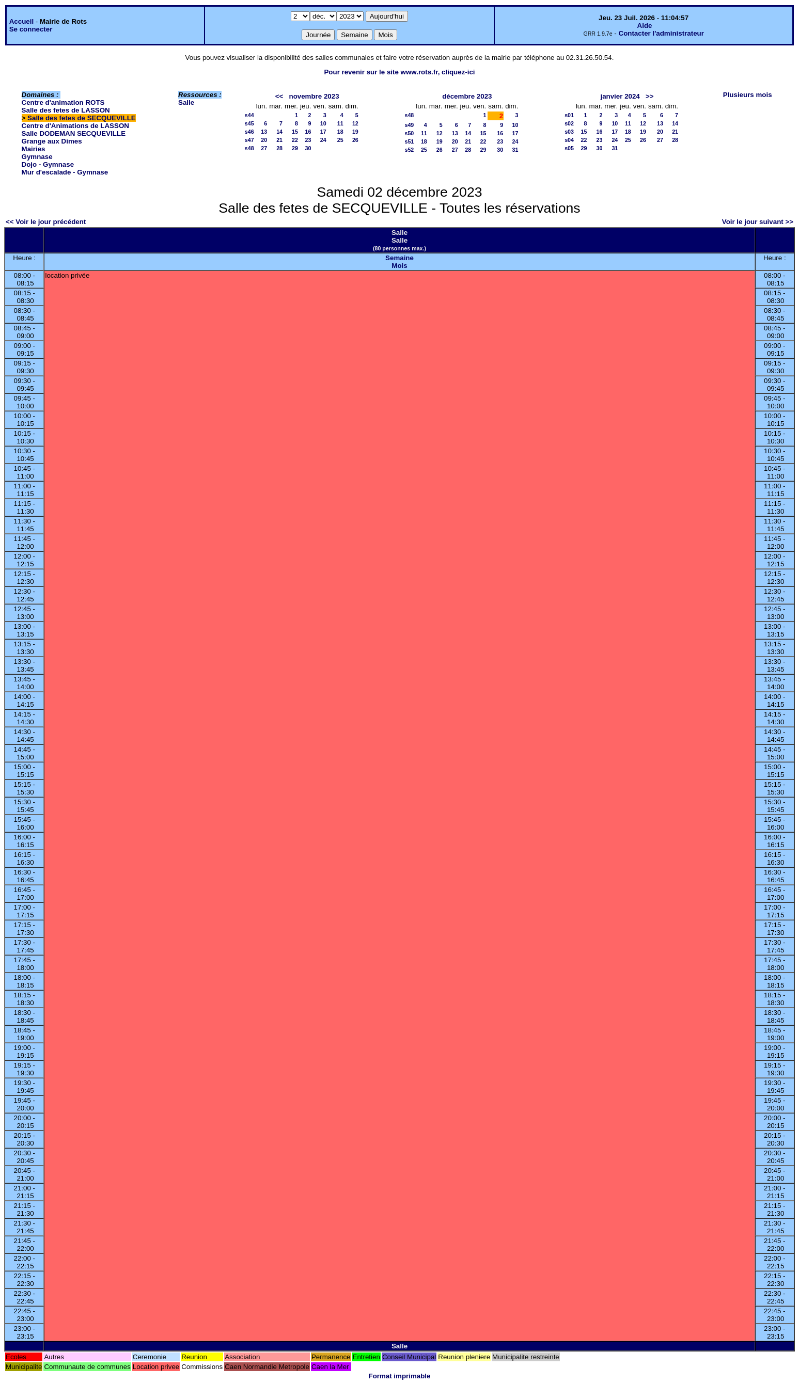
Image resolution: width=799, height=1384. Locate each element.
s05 (569, 148)
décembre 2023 (467, 96)
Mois (399, 265)
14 (279, 132)
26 (355, 140)
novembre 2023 (314, 96)
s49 (409, 125)
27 (264, 148)
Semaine (399, 258)
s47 (249, 140)
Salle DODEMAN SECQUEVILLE (74, 133)
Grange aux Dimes (52, 141)
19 (355, 132)
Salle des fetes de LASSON (66, 110)
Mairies (33, 149)
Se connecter (31, 29)
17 (323, 132)
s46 (249, 132)
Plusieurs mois (747, 95)
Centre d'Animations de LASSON (75, 126)
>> (650, 96)
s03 (569, 132)
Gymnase (37, 157)
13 (264, 132)
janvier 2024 (619, 96)
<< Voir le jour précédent (46, 222)
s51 (409, 141)
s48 (249, 148)
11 (340, 123)
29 (295, 148)
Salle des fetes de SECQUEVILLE (81, 118)
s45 (249, 123)
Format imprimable (400, 1376)
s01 (569, 115)
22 (295, 140)
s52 (409, 150)
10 (323, 123)
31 (515, 150)
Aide (644, 25)
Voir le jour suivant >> (757, 222)
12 (355, 123)
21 (279, 140)
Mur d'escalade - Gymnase (65, 172)
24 (323, 140)
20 (264, 140)
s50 (409, 133)
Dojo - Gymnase (48, 164)
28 (279, 148)
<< (279, 96)
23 (308, 140)
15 (295, 132)
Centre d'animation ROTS (63, 102)
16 (308, 132)
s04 (569, 140)
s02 (569, 123)
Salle (186, 102)
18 (340, 132)
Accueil (21, 21)
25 (340, 140)
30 (308, 148)
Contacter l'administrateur (661, 33)
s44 (249, 115)
